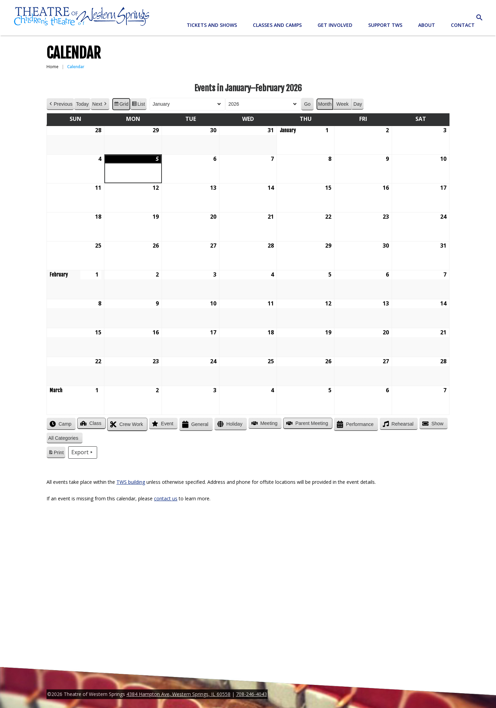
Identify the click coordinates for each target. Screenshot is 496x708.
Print (56, 453)
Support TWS (385, 25)
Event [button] (162, 423)
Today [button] (82, 104)
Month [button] (325, 104)
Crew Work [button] (126, 424)
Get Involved (335, 25)
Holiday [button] (229, 424)
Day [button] (357, 104)
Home (52, 67)
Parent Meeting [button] (306, 423)
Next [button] (100, 104)
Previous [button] (60, 104)
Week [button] (342, 104)
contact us (165, 498)
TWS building (130, 482)
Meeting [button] (264, 423)
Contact (463, 25)
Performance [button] (354, 424)
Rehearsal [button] (397, 423)
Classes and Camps (277, 25)
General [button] (194, 424)
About (426, 25)
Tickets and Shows (212, 25)
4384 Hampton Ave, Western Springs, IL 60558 (178, 694)
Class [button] (90, 423)
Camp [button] (59, 423)
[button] (64, 438)
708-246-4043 (251, 694)
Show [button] (432, 423)
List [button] (138, 105)
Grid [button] (121, 105)
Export (82, 452)
